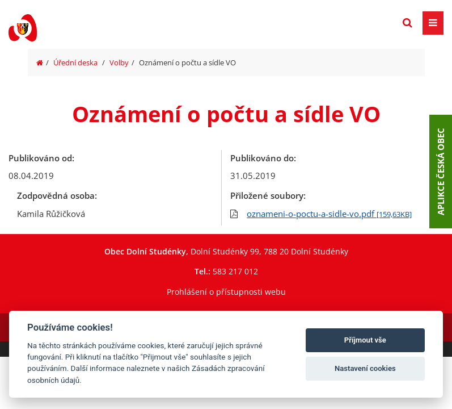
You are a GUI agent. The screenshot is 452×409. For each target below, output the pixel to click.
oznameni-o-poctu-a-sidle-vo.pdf (329, 213)
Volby (119, 62)
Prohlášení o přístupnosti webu (226, 291)
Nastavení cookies (365, 368)
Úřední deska (75, 62)
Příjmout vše (365, 340)
